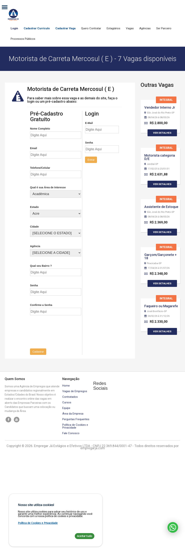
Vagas (130, 28)
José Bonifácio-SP (155, 311)
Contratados (70, 396)
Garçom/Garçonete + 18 (160, 256)
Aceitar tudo (84, 536)
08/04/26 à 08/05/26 (157, 117)
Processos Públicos (23, 39)
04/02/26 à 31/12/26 (157, 316)
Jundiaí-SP (151, 164)
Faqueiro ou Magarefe (161, 306)
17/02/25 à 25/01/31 (157, 168)
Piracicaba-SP (153, 263)
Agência (35, 245)
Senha (34, 285)
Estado (34, 206)
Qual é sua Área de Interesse (48, 187)
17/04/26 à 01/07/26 (157, 268)
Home (66, 385)
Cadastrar (38, 351)
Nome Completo (40, 128)
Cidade (34, 226)
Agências (145, 28)
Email (33, 147)
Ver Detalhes (162, 132)
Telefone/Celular (40, 167)
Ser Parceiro (163, 28)
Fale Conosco (70, 432)
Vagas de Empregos (74, 390)
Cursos (66, 402)
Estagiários (113, 28)
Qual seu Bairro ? (41, 265)
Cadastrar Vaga (65, 28)
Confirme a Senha (41, 304)
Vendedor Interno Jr (159, 107)
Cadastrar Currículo (37, 28)
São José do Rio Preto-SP (159, 112)
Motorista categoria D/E (159, 157)
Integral (166, 99)
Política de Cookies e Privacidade (75, 426)
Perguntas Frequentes (75, 418)
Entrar (91, 159)
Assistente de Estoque (161, 207)
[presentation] (58, 333)
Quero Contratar (91, 28)
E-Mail (89, 122)
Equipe (66, 407)
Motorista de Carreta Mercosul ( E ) (70, 88)
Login (14, 28)
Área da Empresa (72, 413)
